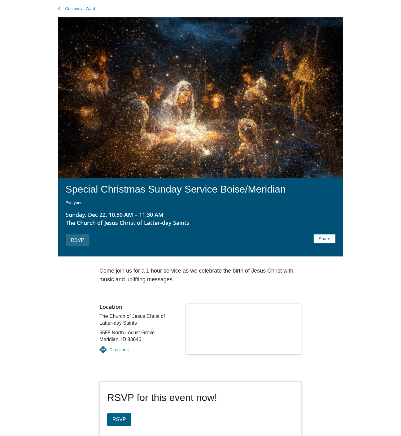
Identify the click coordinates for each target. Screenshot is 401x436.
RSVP (78, 240)
